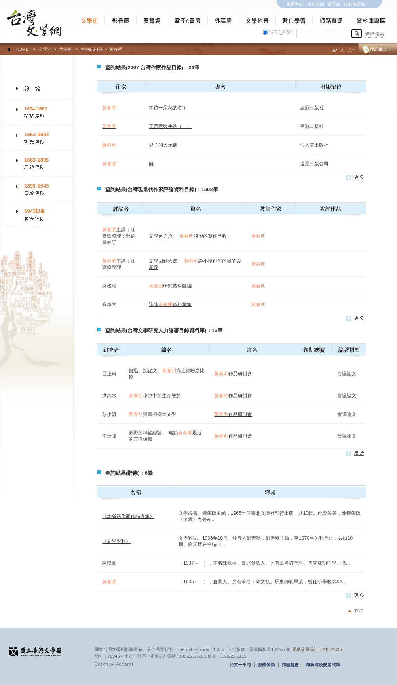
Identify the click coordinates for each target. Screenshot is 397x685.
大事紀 (65, 49)
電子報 (333, 4)
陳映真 (109, 563)
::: (2, 45)
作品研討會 (233, 374)
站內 (273, 31)
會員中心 (295, 4)
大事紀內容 (92, 49)
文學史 (44, 49)
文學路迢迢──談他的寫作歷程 (188, 236)
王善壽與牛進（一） (170, 126)
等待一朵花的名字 (168, 107)
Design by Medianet (114, 664)
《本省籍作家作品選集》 (128, 516)
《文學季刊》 (116, 541)
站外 (289, 31)
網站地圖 (315, 4)
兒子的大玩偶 (163, 145)
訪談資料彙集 (170, 304)
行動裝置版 (354, 4)
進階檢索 (374, 34)
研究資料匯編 (170, 286)
